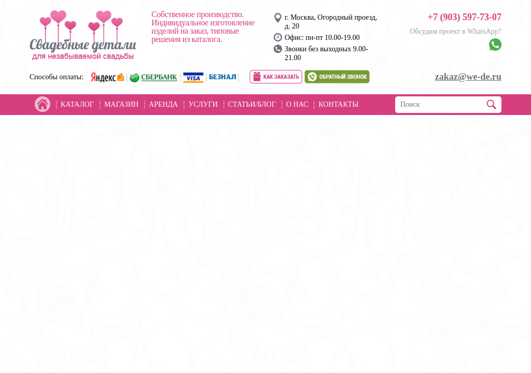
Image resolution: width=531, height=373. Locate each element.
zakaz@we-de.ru (468, 76)
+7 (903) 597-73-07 (464, 17)
